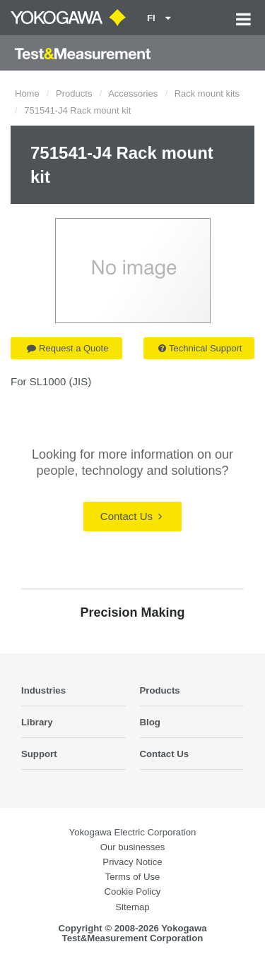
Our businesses (132, 847)
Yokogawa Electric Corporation (132, 832)
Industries (43, 690)
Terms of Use (132, 876)
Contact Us (131, 516)
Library (37, 722)
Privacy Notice (132, 862)
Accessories (133, 93)
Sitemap (132, 907)
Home (27, 93)
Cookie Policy (133, 891)
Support (39, 754)
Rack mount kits (207, 93)
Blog (150, 722)
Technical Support (200, 348)
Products (74, 93)
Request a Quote (67, 348)
